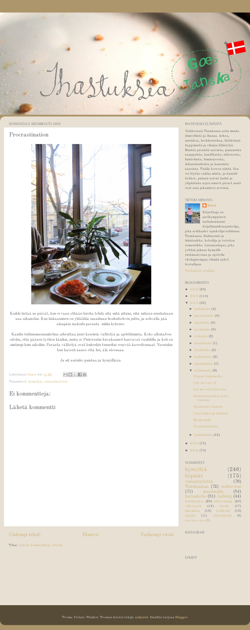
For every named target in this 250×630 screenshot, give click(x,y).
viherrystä (193, 506)
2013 (194, 443)
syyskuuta (202, 329)
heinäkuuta (203, 343)
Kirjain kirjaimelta (208, 376)
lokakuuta (202, 322)
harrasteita (195, 496)
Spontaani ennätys (208, 406)
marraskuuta (204, 315)
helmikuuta (203, 370)
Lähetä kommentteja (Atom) (40, 545)
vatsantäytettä (56, 381)
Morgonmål (202, 420)
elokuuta (201, 336)
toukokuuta (203, 356)
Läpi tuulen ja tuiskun (211, 413)
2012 (194, 450)
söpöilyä (190, 515)
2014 (194, 303)
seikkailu (223, 511)
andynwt (141, 617)
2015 (194, 296)
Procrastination (206, 426)
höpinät (194, 476)
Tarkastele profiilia (200, 271)
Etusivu (90, 535)
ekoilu (224, 506)
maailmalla (213, 492)
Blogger (181, 617)
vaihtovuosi (230, 487)
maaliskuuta (204, 363)
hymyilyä (35, 381)
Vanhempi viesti (157, 535)
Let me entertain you (210, 389)
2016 (194, 289)
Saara (212, 205)
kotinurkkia (194, 501)
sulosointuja (223, 501)
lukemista (192, 511)
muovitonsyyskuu (195, 520)
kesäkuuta (202, 350)
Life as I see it (205, 383)
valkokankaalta (222, 515)
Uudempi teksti (24, 535)
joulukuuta (202, 309)
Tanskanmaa (197, 487)
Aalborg (224, 496)
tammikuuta (203, 435)
